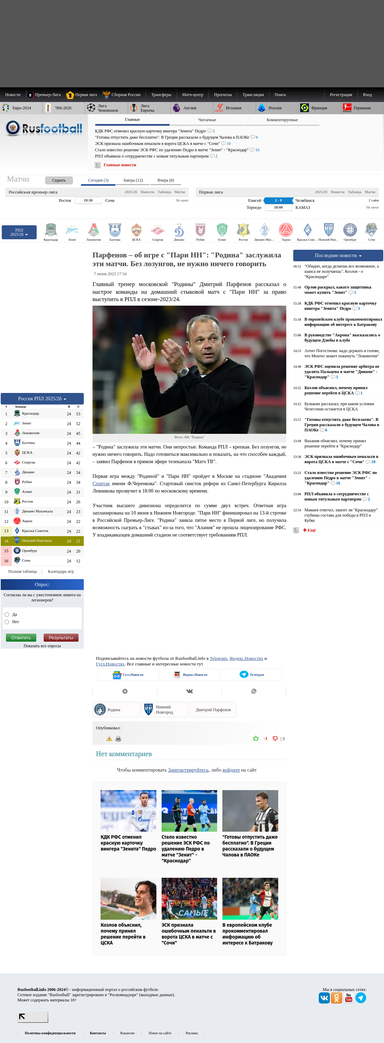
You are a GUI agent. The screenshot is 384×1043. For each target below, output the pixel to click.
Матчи (180, 192)
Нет (15, 621)
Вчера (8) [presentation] (165, 180)
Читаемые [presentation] (207, 119)
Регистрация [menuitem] (341, 94)
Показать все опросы (42, 645)
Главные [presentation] (132, 119)
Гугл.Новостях (110, 663)
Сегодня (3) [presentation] (98, 180)
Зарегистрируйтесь (188, 770)
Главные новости (120, 164)
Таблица (164, 192)
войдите (231, 770)
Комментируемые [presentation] (282, 119)
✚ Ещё (309, 530)
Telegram (218, 658)
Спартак (101, 483)
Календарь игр (61, 571)
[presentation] (52, 179)
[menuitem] (124, 94)
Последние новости (338, 255)
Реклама (192, 1033)
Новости (147, 192)
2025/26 (131, 192)
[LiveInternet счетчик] (32, 1021)
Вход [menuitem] (367, 94)
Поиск (280, 94)
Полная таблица (22, 571)
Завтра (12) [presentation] (133, 180)
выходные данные (157, 994)
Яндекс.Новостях (246, 658)
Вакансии (127, 1033)
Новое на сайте (160, 1033)
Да (14, 614)
